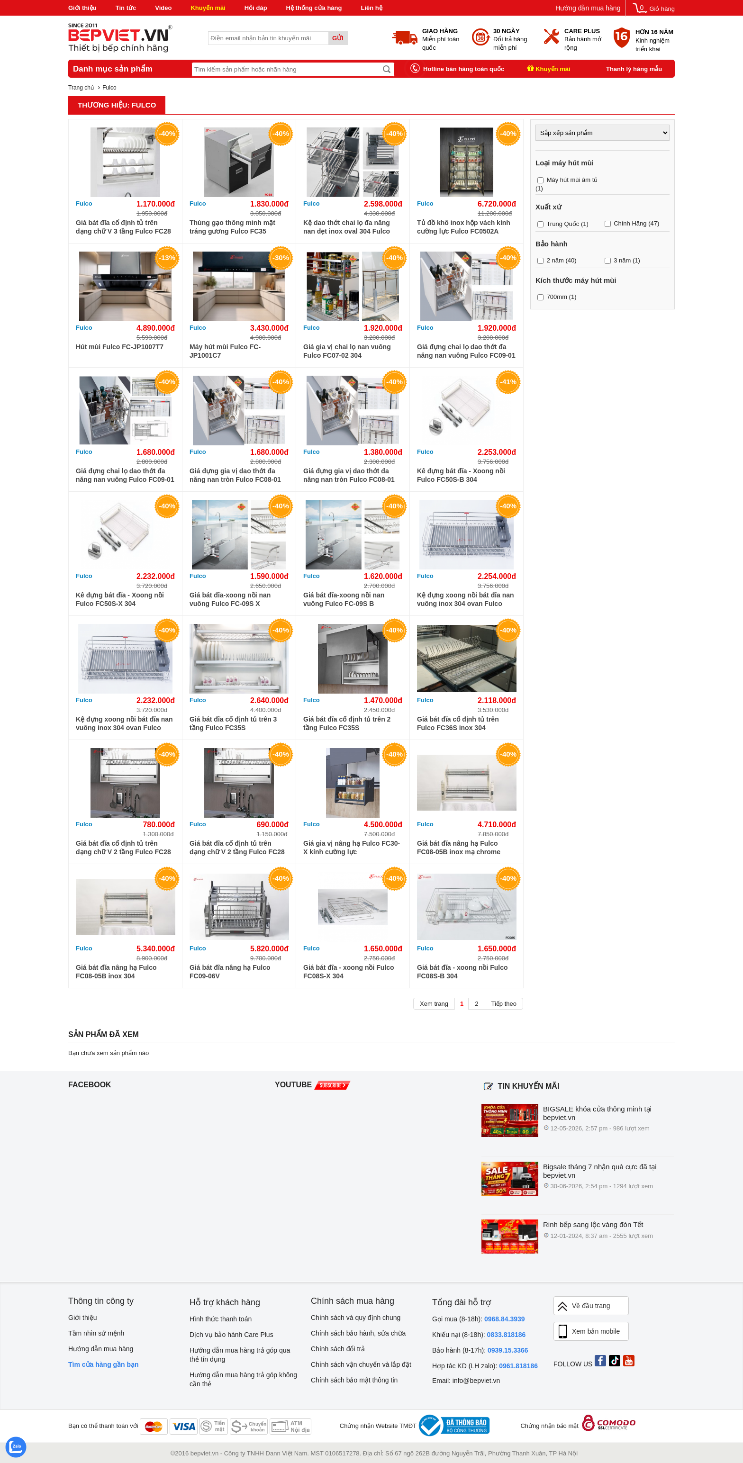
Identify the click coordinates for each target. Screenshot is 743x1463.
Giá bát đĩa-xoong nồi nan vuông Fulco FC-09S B (343, 599)
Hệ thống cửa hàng (314, 7)
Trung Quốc (562, 223)
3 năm (622, 260)
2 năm (555, 260)
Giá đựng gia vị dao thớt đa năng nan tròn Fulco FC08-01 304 (235, 475)
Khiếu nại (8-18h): (479, 1334)
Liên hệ (371, 7)
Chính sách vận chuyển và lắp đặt (361, 1364)
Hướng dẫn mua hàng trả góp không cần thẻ (243, 1379)
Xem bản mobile (588, 1332)
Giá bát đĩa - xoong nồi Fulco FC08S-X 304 (348, 972)
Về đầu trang (583, 1306)
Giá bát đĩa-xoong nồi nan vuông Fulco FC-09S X (230, 599)
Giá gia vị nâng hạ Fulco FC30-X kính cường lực (351, 848)
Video (163, 7)
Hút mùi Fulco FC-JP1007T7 (119, 347)
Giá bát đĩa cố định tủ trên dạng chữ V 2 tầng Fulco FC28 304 (123, 848)
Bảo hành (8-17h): (480, 1350)
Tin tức (126, 7)
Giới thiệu (82, 7)
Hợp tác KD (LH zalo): (485, 1366)
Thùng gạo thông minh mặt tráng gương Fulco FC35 (232, 227)
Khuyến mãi (207, 7)
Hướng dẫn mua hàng (587, 8)
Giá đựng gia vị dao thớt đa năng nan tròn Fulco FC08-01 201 (349, 475)
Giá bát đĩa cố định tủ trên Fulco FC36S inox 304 (458, 723)
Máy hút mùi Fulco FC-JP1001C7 (225, 351)
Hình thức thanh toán (221, 1319)
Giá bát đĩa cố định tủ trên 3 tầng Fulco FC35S (233, 723)
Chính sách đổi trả (338, 1349)
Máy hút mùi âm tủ (572, 179)
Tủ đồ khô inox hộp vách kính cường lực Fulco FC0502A (463, 227)
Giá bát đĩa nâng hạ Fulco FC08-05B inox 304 (116, 972)
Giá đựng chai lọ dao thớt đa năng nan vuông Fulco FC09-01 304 (466, 351)
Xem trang (434, 1003)
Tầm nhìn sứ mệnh (96, 1333)
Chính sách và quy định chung (355, 1317)
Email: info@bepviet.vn (466, 1380)
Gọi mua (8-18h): (478, 1319)
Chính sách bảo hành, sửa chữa (358, 1333)
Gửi (338, 38)
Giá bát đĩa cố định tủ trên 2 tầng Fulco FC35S (346, 723)
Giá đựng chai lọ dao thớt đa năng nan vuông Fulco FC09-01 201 (125, 475)
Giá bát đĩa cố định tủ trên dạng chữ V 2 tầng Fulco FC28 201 (237, 848)
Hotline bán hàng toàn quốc (463, 68)
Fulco (84, 203)
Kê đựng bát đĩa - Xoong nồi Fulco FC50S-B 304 (461, 475)
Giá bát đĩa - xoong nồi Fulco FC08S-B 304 (462, 972)
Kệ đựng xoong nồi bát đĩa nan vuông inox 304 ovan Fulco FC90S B (465, 599)
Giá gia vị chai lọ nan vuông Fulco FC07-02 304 (347, 351)
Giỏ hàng (662, 8)
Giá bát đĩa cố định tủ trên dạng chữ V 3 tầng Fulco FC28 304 (123, 227)
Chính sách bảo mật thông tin (354, 1380)
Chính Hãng (630, 223)
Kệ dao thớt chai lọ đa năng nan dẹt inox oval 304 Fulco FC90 (346, 227)
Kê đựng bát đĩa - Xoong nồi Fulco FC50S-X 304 (120, 599)
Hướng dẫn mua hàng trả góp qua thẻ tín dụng (240, 1354)
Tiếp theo (504, 1003)
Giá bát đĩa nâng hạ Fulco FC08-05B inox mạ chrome (458, 848)
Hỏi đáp (256, 7)
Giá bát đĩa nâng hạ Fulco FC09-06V (230, 972)
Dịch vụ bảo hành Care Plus (231, 1334)
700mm (557, 296)
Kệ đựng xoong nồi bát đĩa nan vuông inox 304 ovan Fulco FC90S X (124, 723)
